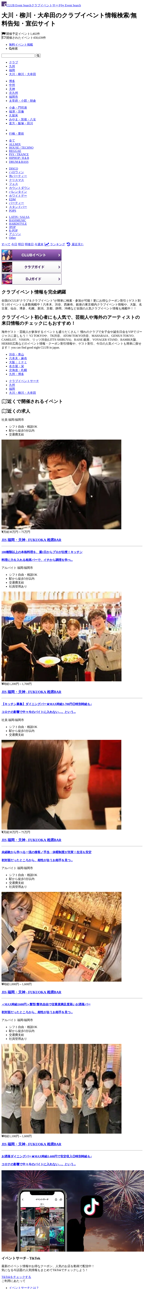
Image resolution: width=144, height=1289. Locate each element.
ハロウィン (16, 172)
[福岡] (12, 388)
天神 (12, 88)
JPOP (12, 227)
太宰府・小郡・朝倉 (22, 100)
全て (12, 140)
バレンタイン (18, 191)
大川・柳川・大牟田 (22, 74)
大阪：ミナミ (18, 362)
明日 (21, 244)
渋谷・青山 (16, 354)
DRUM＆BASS (18, 161)
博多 (12, 81)
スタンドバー (18, 206)
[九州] (12, 384)
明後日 (29, 244)
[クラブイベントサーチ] (24, 381)
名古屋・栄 (16, 366)
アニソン (15, 234)
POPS (12, 210)
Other (12, 237)
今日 (14, 244)
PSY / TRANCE (19, 154)
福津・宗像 (16, 111)
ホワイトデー (18, 195)
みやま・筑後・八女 (22, 119)
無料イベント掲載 (21, 44)
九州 (12, 66)
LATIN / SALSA (19, 217)
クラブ (13, 62)
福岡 (12, 70)
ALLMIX (15, 144)
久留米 (13, 115)
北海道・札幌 (18, 370)
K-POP (13, 230)
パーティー (16, 203)
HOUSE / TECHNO (21, 147)
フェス (13, 183)
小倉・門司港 (18, 107)
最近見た (75, 244)
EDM (12, 199)
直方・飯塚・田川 (21, 123)
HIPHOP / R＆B (19, 157)
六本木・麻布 (18, 358)
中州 (12, 85)
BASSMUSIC (17, 220)
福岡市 (13, 96)
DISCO (13, 168)
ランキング (54, 244)
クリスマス (16, 180)
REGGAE (15, 151)
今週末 (39, 244)
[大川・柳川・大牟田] (22, 392)
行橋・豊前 (16, 133)
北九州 (13, 92)
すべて (6, 244)
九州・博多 (16, 374)
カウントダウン (19, 187)
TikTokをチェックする (16, 1277)
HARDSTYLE (18, 223)
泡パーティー (18, 176)
